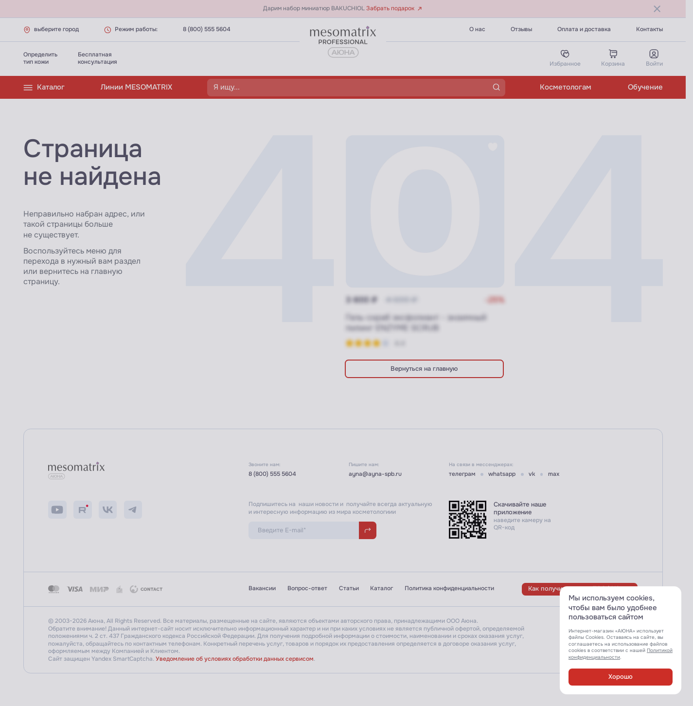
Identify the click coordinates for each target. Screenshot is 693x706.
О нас (477, 29)
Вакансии (262, 588)
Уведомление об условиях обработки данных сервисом (235, 659)
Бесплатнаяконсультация (97, 58)
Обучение (645, 87)
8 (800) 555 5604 (207, 29)
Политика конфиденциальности (449, 588)
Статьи (349, 588)
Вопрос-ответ (307, 588)
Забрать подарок (394, 8)
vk (532, 474)
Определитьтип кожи (40, 58)
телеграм (462, 474)
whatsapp (501, 474)
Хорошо (620, 676)
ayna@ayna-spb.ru (375, 474)
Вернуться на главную (424, 368)
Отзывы (521, 29)
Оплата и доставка (584, 29)
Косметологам (565, 87)
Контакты (649, 29)
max (553, 474)
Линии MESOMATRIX (136, 87)
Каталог (44, 87)
